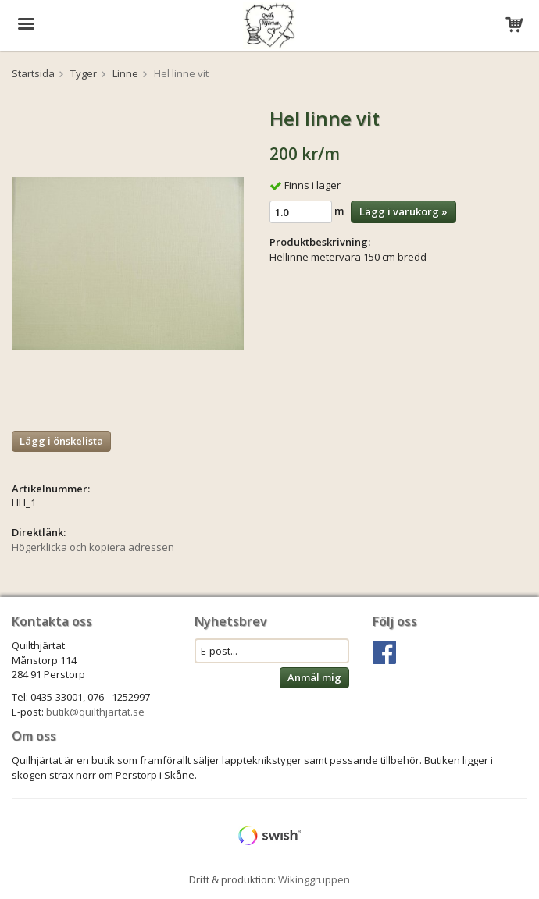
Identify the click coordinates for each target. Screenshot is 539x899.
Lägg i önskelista (61, 441)
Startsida (33, 73)
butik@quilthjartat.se (95, 712)
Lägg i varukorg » (403, 211)
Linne (125, 73)
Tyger (83, 73)
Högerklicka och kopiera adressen (93, 547)
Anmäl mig (314, 677)
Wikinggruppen (314, 879)
